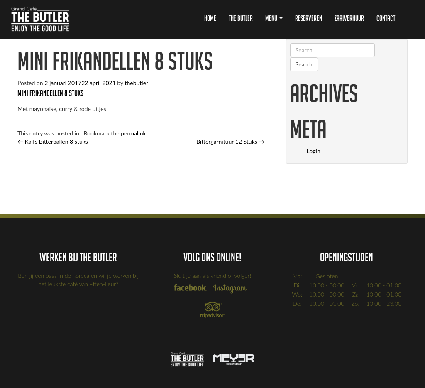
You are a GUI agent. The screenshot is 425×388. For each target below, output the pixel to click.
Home (210, 18)
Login (313, 151)
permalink (133, 133)
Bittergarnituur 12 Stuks (230, 141)
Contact (385, 18)
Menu (274, 18)
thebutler (136, 82)
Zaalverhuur (349, 18)
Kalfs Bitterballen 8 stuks (52, 141)
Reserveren (308, 18)
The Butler (241, 18)
